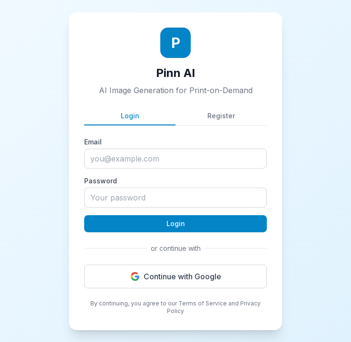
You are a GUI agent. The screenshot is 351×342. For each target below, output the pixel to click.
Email (93, 142)
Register (221, 116)
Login (130, 116)
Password (100, 181)
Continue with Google (175, 276)
